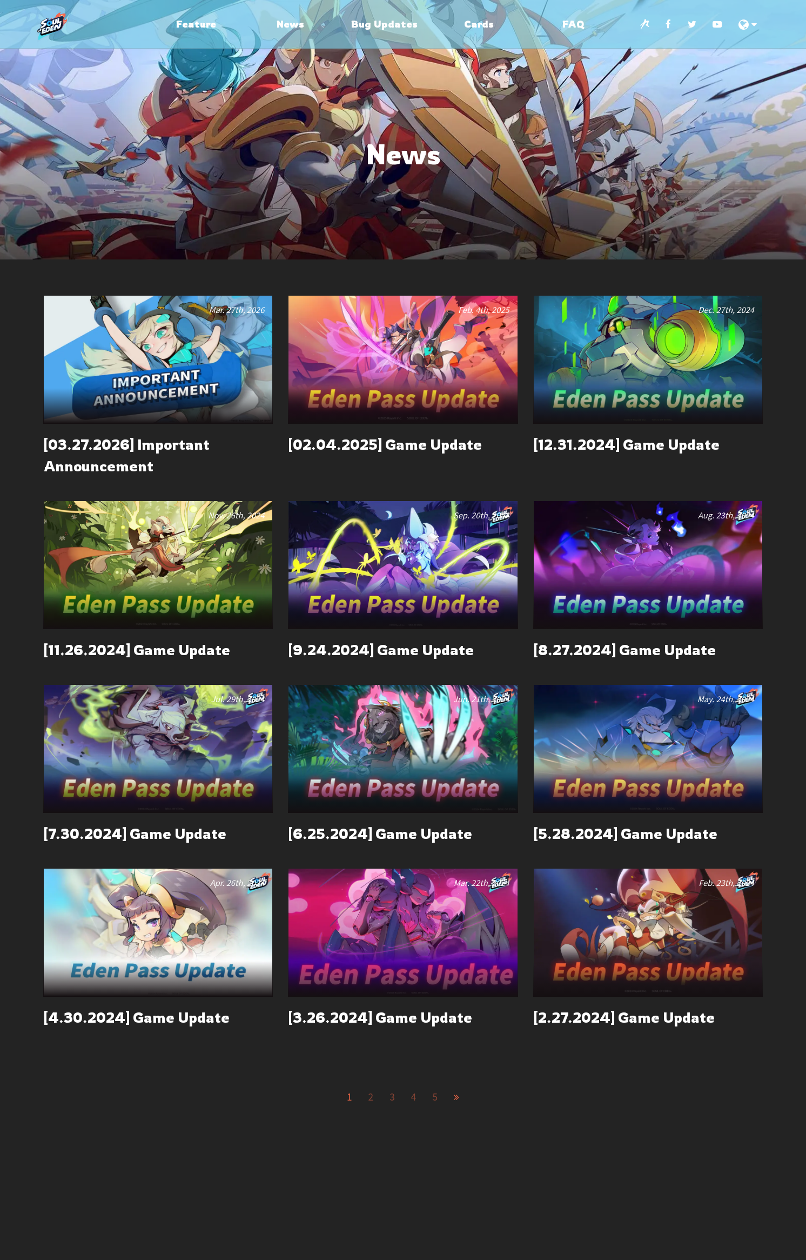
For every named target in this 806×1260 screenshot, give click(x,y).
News (290, 24)
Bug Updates (384, 24)
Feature (196, 24)
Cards (479, 24)
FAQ (573, 24)
